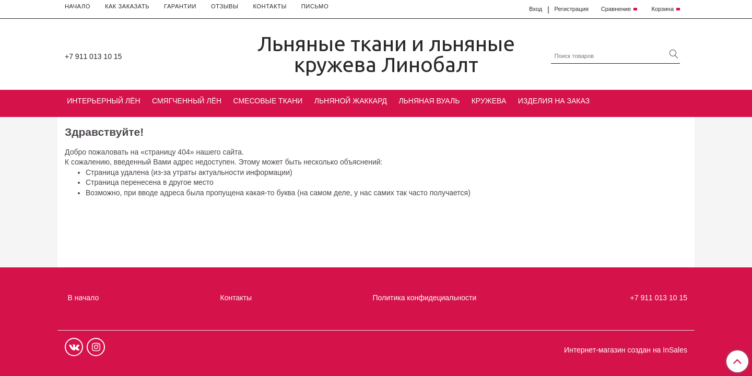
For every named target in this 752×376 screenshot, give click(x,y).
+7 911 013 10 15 (93, 56)
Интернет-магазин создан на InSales (625, 350)
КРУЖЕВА (489, 101)
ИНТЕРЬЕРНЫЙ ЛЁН (103, 101)
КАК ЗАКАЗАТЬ (127, 6)
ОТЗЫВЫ (224, 6)
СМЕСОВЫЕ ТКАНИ (268, 101)
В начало (83, 297)
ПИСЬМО (314, 6)
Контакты (236, 297)
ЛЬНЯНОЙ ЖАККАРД (350, 101)
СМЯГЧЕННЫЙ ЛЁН (186, 101)
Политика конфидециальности (425, 297)
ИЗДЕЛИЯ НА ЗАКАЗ (554, 101)
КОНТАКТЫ (269, 6)
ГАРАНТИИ (180, 6)
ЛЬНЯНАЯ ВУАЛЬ (429, 101)
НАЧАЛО (77, 6)
